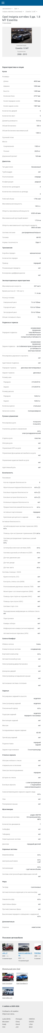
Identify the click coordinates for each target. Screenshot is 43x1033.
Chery (18, 1022)
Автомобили (7, 8)
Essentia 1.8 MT (31, 11)
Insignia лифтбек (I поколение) (12, 11)
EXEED (31, 1022)
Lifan (31, 1024)
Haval (18, 1024)
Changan (19, 1019)
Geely (4, 1024)
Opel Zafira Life (8, 993)
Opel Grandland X (22, 978)
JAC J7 (4, 953)
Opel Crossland (8, 978)
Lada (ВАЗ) (6, 1019)
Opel (15, 8)
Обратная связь (8, 1014)
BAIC (31, 1027)
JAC (17, 1027)
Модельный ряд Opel (11, 969)
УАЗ (3, 1027)
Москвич (5, 1022)
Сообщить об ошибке (10, 1011)
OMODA (32, 1019)
